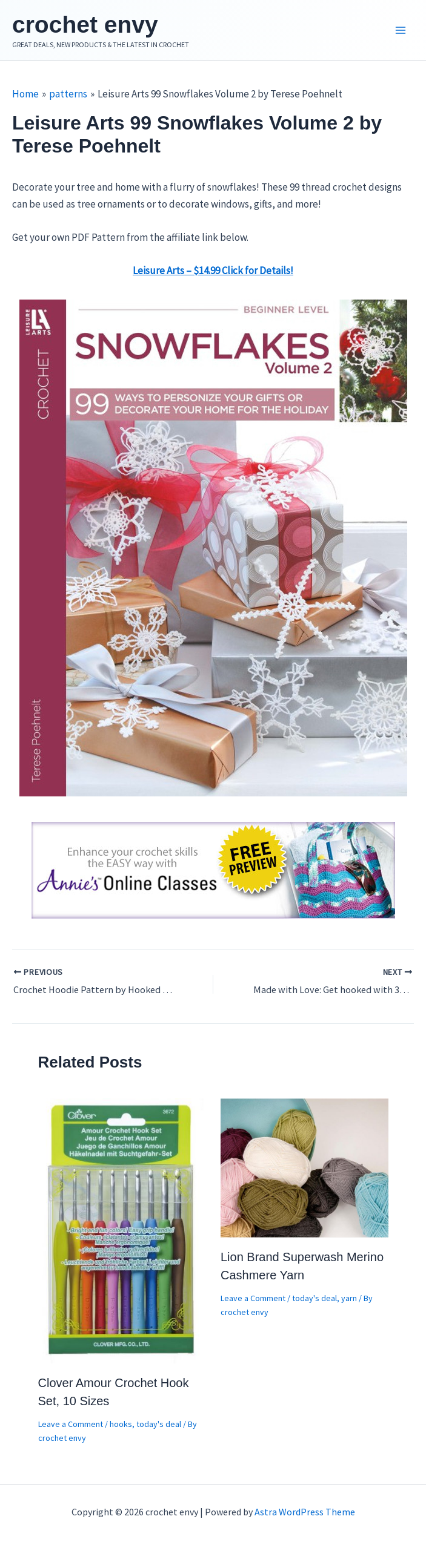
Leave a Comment (70, 1427)
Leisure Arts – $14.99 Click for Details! (213, 273)
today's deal (158, 1427)
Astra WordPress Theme (305, 1512)
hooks (121, 1427)
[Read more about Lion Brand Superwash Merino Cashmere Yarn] (304, 1169)
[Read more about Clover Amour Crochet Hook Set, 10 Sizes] (122, 1232)
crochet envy (94, 26)
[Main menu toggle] (400, 32)
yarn (349, 1301)
